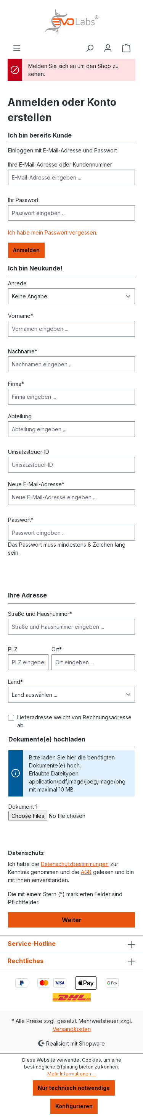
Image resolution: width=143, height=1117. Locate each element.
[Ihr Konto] (108, 48)
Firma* (16, 383)
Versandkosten (72, 1029)
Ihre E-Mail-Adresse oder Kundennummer (60, 164)
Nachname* (22, 351)
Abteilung (20, 416)
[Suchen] (89, 48)
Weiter (72, 920)
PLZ (13, 649)
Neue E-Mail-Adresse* (36, 484)
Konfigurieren (74, 1106)
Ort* (56, 649)
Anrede (17, 283)
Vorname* (20, 315)
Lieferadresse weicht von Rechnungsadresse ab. (74, 721)
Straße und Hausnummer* (40, 613)
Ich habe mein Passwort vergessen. (52, 232)
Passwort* (21, 519)
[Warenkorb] (126, 48)
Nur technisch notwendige (74, 1088)
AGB (86, 872)
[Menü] (17, 48)
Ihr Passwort (23, 200)
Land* (15, 681)
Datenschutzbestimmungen (75, 864)
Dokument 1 (22, 806)
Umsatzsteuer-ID (28, 451)
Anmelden (26, 250)
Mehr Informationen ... (71, 1074)
